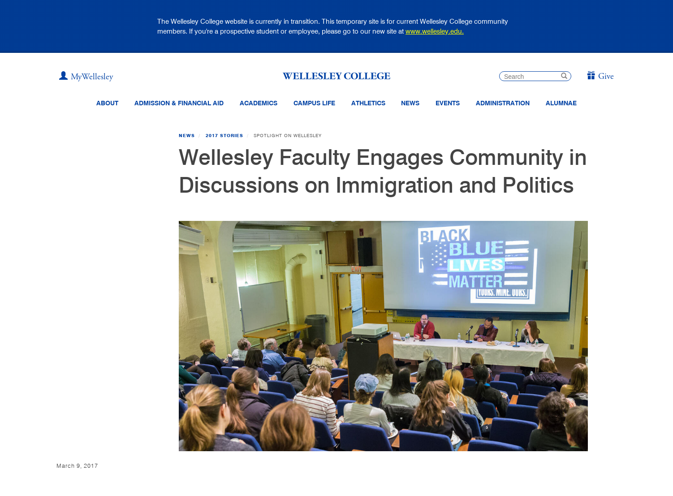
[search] (535, 76)
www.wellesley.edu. (435, 31)
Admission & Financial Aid (179, 103)
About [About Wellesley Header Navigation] (107, 103)
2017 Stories (224, 135)
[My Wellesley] (86, 77)
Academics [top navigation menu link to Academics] (258, 103)
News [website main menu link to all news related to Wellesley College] (410, 103)
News (187, 135)
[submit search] (564, 76)
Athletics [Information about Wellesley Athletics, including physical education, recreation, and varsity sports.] (368, 103)
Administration (503, 103)
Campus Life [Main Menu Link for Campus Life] (314, 103)
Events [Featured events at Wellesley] (448, 103)
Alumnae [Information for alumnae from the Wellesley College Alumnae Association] (561, 103)
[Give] (600, 76)
